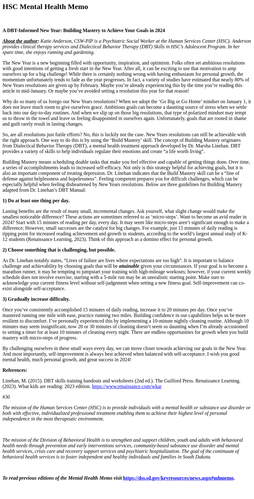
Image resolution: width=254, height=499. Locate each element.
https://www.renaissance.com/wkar (127, 386)
